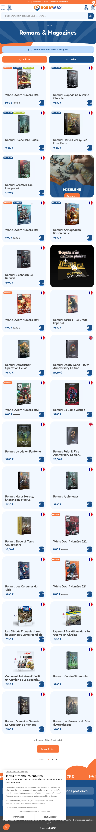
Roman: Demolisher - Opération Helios (18, 366)
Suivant (48, 748)
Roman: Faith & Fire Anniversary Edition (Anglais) (66, 453)
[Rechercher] (91, 16)
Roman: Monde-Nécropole (70, 676)
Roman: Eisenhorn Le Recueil (19, 276)
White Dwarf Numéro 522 (70, 541)
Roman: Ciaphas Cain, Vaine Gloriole (71, 96)
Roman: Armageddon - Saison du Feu (68, 231)
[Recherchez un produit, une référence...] (45, 16)
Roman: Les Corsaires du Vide (21, 588)
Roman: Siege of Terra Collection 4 (19, 543)
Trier (71, 59)
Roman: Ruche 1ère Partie (22, 140)
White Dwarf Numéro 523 (22, 410)
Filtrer (24, 59)
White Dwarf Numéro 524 (22, 320)
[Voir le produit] (89, 102)
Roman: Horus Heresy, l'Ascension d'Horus (19, 498)
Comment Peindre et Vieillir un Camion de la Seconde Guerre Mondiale (23, 678)
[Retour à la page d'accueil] (48, 8)
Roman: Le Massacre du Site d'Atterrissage (71, 723)
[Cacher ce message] (93, 2)
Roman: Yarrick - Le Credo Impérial (70, 321)
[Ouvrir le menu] (3, 8)
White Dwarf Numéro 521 (69, 586)
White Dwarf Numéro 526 (21, 95)
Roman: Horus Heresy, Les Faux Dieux (70, 141)
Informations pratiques (70, 791)
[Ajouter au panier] (41, 102)
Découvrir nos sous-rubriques (48, 49)
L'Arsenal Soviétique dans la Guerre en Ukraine (71, 633)
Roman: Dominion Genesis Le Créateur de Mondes (22, 723)
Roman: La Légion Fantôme (23, 451)
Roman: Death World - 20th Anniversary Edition (71, 366)
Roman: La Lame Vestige (69, 410)
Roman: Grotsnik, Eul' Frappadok (19, 186)
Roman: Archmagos (66, 496)
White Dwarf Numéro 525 (21, 230)
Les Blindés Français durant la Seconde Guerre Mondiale (24, 633)
